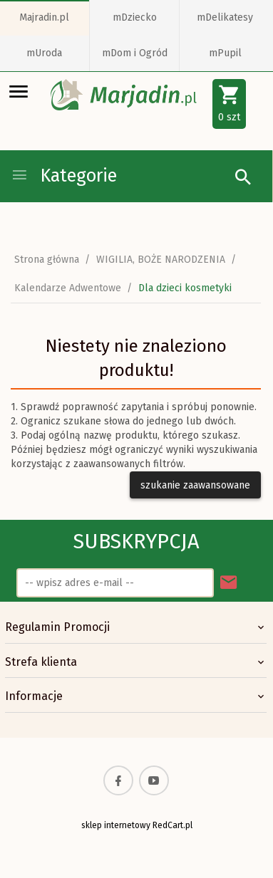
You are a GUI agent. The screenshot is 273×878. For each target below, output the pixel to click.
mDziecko (135, 17)
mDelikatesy (225, 17)
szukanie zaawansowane (195, 485)
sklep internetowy (115, 825)
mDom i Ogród (135, 53)
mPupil (225, 53)
